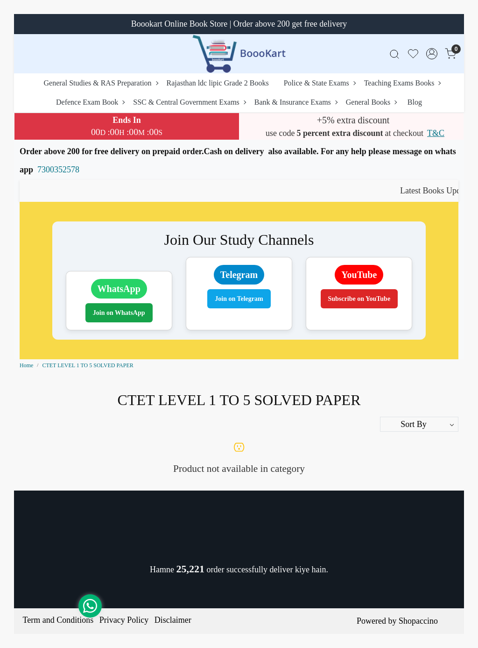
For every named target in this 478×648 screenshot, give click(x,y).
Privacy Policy (124, 620)
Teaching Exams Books (402, 83)
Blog (415, 102)
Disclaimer (173, 620)
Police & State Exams (319, 83)
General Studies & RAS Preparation (101, 83)
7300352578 (58, 169)
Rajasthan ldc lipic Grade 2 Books (218, 83)
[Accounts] (431, 53)
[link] (394, 54)
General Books (371, 102)
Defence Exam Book (90, 102)
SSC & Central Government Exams (189, 102)
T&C (435, 133)
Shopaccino (418, 621)
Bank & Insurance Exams (295, 102)
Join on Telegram (239, 298)
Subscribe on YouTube (359, 298)
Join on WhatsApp (119, 312)
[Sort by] (419, 424)
